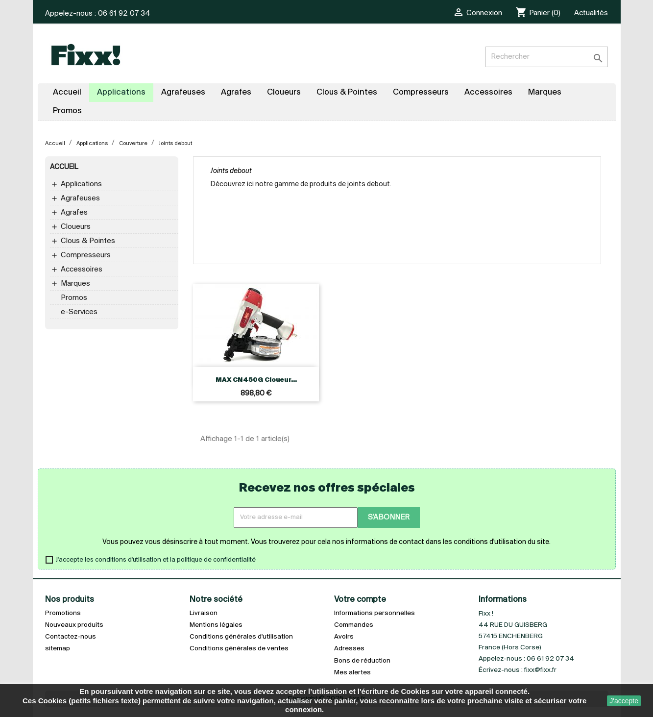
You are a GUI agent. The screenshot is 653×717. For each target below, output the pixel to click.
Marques (75, 284)
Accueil (64, 167)
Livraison (204, 613)
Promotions (63, 613)
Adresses (349, 648)
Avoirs (344, 637)
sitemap (57, 648)
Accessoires (81, 269)
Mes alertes (352, 672)
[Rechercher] (546, 57)
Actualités (591, 13)
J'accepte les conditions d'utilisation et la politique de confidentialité (156, 560)
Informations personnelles (374, 613)
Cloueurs (76, 227)
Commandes (353, 625)
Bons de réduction (362, 661)
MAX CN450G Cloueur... (256, 380)
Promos (74, 298)
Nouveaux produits (74, 625)
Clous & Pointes (88, 241)
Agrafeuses (80, 198)
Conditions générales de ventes (239, 648)
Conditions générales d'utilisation (241, 637)
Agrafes (74, 213)
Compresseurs (86, 255)
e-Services (79, 312)
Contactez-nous (70, 637)
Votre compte (360, 599)
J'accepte (623, 701)
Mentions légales (216, 625)
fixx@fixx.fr (540, 670)
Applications (81, 184)
